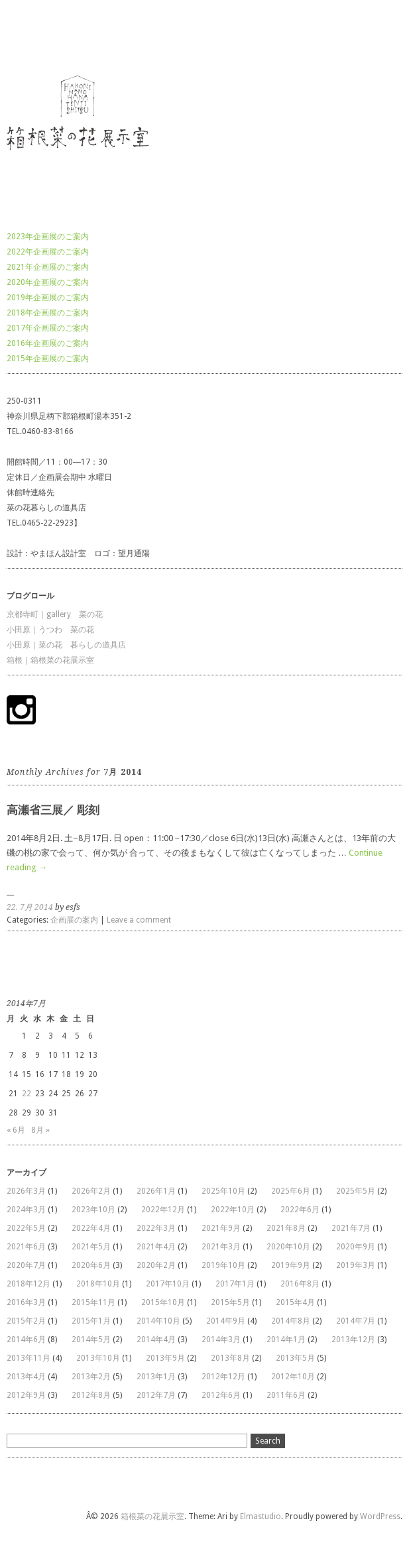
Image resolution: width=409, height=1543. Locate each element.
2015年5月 (230, 1302)
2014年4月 (156, 1339)
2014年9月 (225, 1321)
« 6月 (16, 1130)
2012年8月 (91, 1395)
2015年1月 (91, 1321)
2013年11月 (28, 1358)
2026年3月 (26, 1191)
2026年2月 (91, 1191)
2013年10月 (98, 1358)
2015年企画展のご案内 (48, 358)
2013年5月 (295, 1358)
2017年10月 (168, 1283)
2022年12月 (163, 1209)
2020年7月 (26, 1265)
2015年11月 (93, 1302)
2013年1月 (156, 1376)
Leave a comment (139, 920)
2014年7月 (355, 1321)
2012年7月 (156, 1395)
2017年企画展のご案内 (48, 328)
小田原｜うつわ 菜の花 (50, 629)
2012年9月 (26, 1395)
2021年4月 (156, 1246)
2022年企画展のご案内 (48, 252)
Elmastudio (260, 1516)
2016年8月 (300, 1283)
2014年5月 (91, 1339)
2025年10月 (223, 1191)
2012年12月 (223, 1376)
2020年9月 (355, 1246)
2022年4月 (91, 1228)
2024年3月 (26, 1209)
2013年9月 (165, 1358)
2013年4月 (26, 1376)
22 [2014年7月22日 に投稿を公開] (26, 1093)
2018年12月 (28, 1283)
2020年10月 (288, 1246)
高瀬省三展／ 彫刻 (53, 810)
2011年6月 (286, 1395)
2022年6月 (300, 1209)
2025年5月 (355, 1191)
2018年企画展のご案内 (48, 312)
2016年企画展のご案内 (48, 343)
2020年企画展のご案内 (48, 282)
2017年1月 (235, 1283)
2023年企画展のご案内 (48, 236)
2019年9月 (290, 1265)
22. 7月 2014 (30, 907)
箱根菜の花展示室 (38, 35)
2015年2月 (26, 1321)
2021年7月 (351, 1228)
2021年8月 (286, 1228)
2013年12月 (353, 1339)
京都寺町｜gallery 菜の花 (55, 614)
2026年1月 (156, 1191)
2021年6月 (26, 1246)
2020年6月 (91, 1265)
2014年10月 (158, 1321)
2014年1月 (286, 1339)
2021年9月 (221, 1228)
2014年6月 (26, 1339)
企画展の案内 (74, 920)
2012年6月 (221, 1395)
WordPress (380, 1516)
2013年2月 (91, 1376)
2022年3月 (156, 1228)
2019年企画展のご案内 (48, 297)
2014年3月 (221, 1339)
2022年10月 (233, 1209)
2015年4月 (295, 1302)
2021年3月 (221, 1246)
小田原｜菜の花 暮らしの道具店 (66, 645)
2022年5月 (26, 1228)
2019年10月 (223, 1265)
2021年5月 (91, 1246)
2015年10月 (163, 1302)
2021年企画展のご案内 (48, 267)
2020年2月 (156, 1265)
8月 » (40, 1130)
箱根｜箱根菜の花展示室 (50, 660)
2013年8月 (230, 1358)
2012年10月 (293, 1376)
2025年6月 (290, 1191)
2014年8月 (290, 1321)
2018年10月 (98, 1283)
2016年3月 (26, 1302)
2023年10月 (93, 1209)
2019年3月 (355, 1265)
